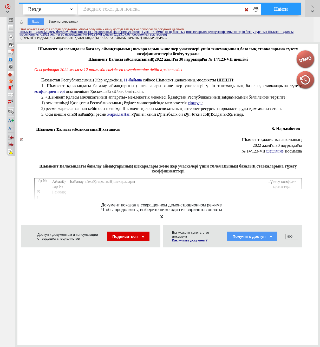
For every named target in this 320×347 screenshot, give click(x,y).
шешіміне (275, 151)
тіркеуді (194, 103)
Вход (35, 21)
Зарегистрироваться (63, 21)
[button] (7, 8)
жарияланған (118, 114)
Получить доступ (252, 236)
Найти (281, 9)
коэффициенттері (49, 91)
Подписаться (128, 236)
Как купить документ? (190, 240)
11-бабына (132, 80)
